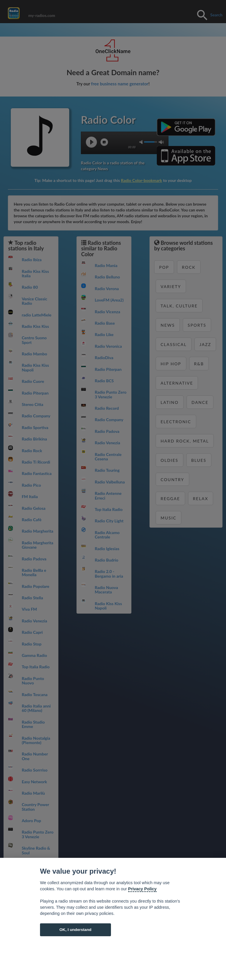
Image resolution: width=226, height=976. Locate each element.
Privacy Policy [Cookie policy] (142, 889)
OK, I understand (75, 929)
